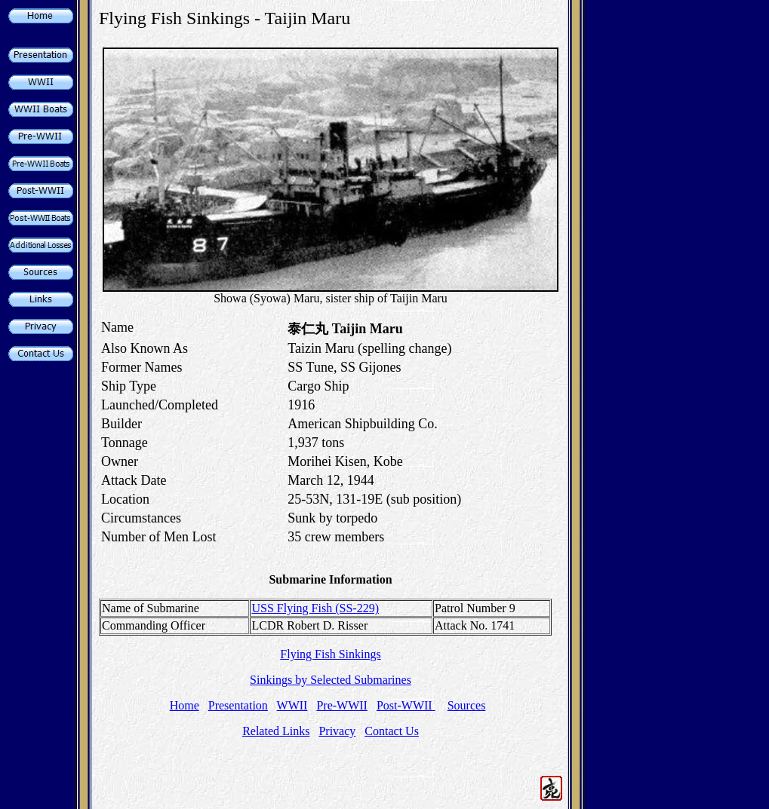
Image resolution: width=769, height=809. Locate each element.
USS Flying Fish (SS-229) (315, 608)
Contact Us (392, 731)
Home (184, 705)
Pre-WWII (342, 705)
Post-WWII (406, 705)
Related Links (275, 731)
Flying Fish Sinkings (330, 654)
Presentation (238, 705)
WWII (292, 705)
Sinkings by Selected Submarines (330, 679)
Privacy (336, 731)
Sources (467, 705)
